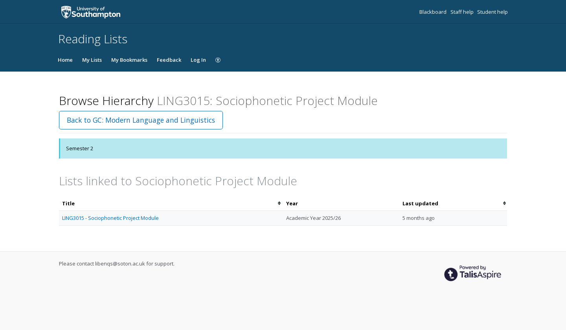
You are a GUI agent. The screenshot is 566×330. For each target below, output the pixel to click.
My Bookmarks (129, 59)
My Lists (92, 59)
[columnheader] (171, 203)
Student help (492, 11)
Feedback (169, 59)
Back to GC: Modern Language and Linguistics (141, 120)
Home (65, 59)
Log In (198, 59)
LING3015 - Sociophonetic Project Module (110, 217)
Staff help (462, 11)
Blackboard (433, 11)
